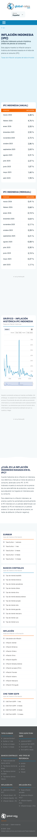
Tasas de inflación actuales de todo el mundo (17, 58)
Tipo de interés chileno (11, 588)
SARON (22, 763)
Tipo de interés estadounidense (14, 597)
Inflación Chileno (9, 651)
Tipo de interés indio (11, 605)
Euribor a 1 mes (7, 741)
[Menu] (4, 22)
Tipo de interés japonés (12, 609)
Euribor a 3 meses (8, 744)
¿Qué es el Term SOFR (26, 744)
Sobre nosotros (15, 824)
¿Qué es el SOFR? (25, 741)
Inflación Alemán (10, 643)
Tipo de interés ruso (10, 618)
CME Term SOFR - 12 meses (13, 714)
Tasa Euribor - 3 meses (11, 551)
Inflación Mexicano (10, 681)
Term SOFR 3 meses (26, 750)
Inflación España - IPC (9, 798)
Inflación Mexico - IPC (9, 801)
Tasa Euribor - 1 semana (12, 542)
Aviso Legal (4, 824)
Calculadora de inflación (12, 638)
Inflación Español (10, 660)
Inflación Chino (9, 655)
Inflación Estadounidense (12, 664)
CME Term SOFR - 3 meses (12, 706)
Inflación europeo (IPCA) (12, 668)
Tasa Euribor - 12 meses (12, 559)
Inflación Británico (10, 647)
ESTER (22, 766)
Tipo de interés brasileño (12, 575)
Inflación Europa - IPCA (27, 806)
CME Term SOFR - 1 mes (12, 701)
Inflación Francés (10, 672)
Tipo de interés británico (12, 580)
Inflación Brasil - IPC (8, 795)
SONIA (22, 769)
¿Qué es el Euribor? (8, 738)
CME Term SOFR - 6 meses (12, 710)
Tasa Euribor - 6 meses (11, 555)
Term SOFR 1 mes (25, 747)
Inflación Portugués (10, 685)
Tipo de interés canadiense (13, 584)
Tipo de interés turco (11, 622)
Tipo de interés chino (11, 592)
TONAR (22, 772)
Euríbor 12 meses (7, 747)
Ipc (3, 28)
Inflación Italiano (10, 676)
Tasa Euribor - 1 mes (11, 546)
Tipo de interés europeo (12, 601)
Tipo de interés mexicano (12, 613)
